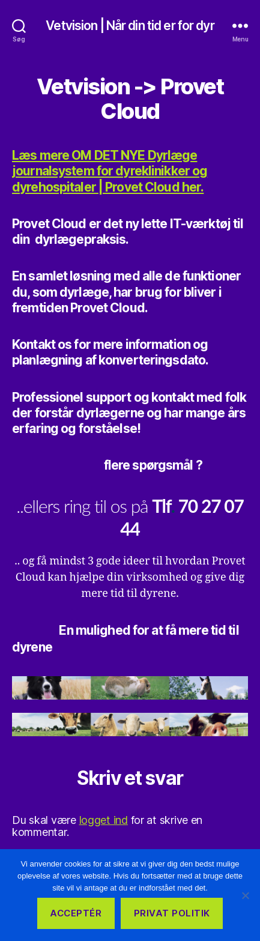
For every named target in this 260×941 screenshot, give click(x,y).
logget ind (103, 820)
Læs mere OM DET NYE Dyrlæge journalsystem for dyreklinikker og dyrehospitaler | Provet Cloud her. (109, 171)
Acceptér (75, 913)
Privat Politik (172, 913)
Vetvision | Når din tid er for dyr (130, 25)
